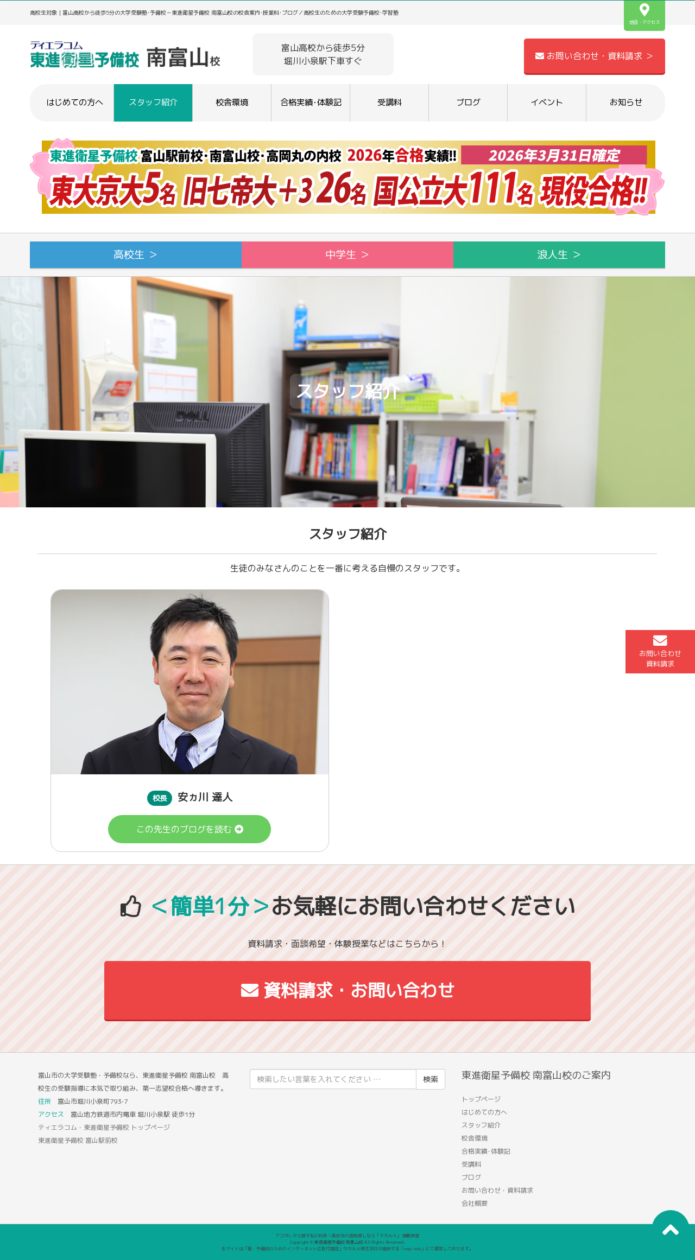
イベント (546, 102)
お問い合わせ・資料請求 (497, 1190)
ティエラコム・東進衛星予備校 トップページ (104, 1127)
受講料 (389, 102)
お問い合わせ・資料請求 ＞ (594, 56)
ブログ (468, 102)
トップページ (481, 1099)
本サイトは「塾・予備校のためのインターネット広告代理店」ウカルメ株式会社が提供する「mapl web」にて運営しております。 (347, 1248)
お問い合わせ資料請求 (660, 651)
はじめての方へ (74, 102)
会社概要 (475, 1203)
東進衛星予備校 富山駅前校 (78, 1140)
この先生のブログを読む (189, 829)
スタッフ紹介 (153, 102)
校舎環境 (232, 102)
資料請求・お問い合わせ (347, 990)
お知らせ (626, 102)
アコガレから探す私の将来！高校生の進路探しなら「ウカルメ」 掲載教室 (347, 1235)
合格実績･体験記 (311, 102)
